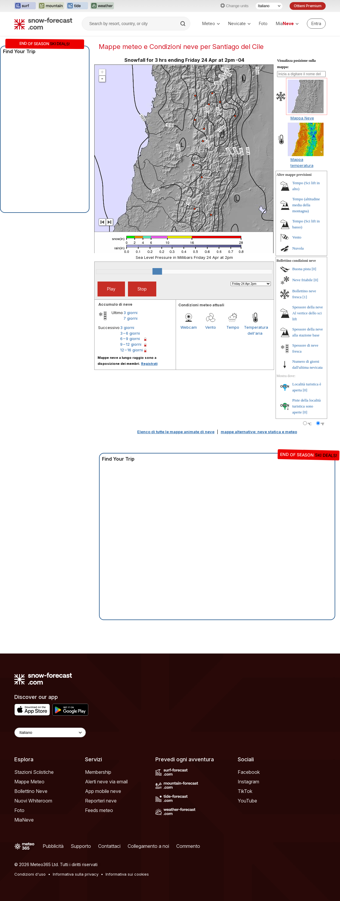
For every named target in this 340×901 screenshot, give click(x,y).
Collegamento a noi (148, 846)
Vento (210, 327)
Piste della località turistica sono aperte (306, 406)
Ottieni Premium (308, 6)
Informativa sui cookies (127, 874)
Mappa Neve (302, 118)
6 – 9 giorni (130, 338)
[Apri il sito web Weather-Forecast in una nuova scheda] (102, 6)
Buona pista (301, 269)
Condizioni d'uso (30, 874)
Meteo (211, 23)
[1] (304, 297)
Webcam (188, 327)
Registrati (149, 364)
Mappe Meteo (29, 782)
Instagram (248, 782)
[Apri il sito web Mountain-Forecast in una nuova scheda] (51, 6)
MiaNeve (24, 820)
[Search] (183, 23)
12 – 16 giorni (131, 350)
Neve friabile (302, 280)
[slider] (157, 271)
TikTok (245, 791)
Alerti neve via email (106, 782)
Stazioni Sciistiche (34, 772)
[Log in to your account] (316, 24)
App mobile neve (103, 791)
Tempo (232, 327)
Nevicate (239, 23)
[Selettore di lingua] (269, 6)
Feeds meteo (99, 810)
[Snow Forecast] (43, 24)
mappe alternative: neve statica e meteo (259, 431)
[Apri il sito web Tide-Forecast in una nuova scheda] (77, 6)
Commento (188, 846)
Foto (263, 23)
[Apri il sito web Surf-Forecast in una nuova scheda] (25, 6)
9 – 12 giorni (130, 344)
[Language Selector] (50, 732)
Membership (98, 772)
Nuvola (298, 248)
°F (322, 424)
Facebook (249, 772)
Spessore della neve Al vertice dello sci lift (307, 313)
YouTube (247, 801)
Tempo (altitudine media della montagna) (306, 205)
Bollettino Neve (30, 791)
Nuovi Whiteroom (33, 801)
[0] (314, 269)
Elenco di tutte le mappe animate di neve (175, 431)
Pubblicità (53, 846)
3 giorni (130, 312)
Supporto (81, 846)
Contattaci (109, 846)
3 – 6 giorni (130, 333)
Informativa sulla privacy (75, 874)
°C (310, 424)
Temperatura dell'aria (255, 330)
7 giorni (130, 318)
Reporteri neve (101, 801)
